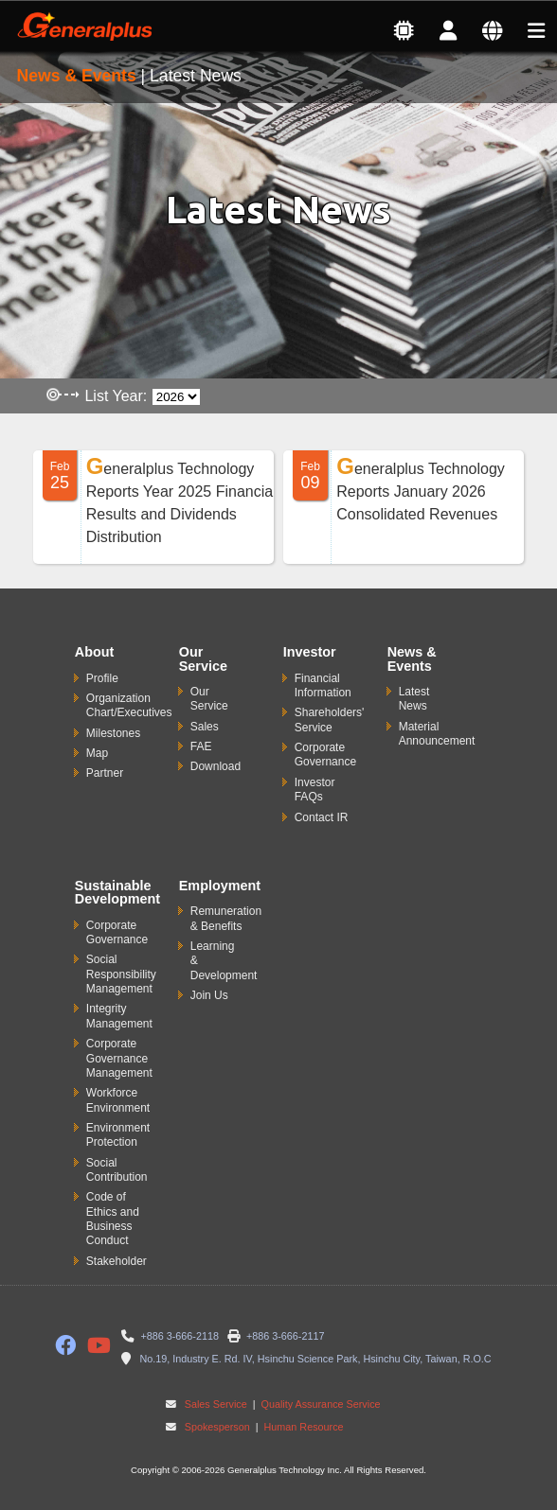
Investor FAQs (315, 789)
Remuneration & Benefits (225, 918)
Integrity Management (119, 1015)
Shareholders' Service (330, 719)
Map (97, 753)
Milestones (113, 733)
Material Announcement (437, 733)
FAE (201, 746)
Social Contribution (117, 1170)
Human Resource (302, 1426)
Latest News (414, 698)
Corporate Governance (325, 754)
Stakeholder (116, 1261)
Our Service (209, 698)
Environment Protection (118, 1135)
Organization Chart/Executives (129, 705)
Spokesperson (217, 1426)
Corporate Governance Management (119, 1058)
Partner (104, 773)
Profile (102, 678)
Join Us (209, 995)
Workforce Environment (118, 1100)
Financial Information (323, 685)
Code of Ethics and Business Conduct (112, 1218)
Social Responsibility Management (121, 974)
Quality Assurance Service (320, 1404)
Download (215, 766)
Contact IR (322, 817)
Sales (204, 726)
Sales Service (216, 1404)
